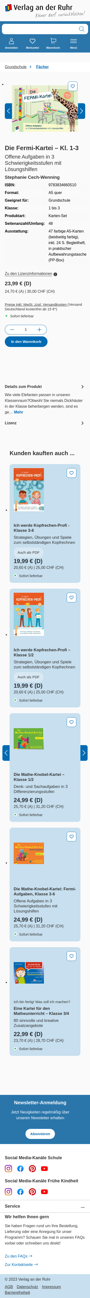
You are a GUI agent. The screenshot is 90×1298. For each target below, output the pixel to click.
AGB (9, 1287)
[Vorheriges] (8, 111)
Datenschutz (27, 1287)
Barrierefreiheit (17, 1293)
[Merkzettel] (32, 44)
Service (12, 1206)
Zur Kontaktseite (21, 1265)
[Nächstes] (81, 111)
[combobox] (39, 29)
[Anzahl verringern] (12, 329)
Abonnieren (40, 1134)
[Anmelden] (11, 44)
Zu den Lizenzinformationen (31, 274)
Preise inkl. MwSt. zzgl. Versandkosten (36, 304)
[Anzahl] (25, 329)
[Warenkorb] (53, 44)
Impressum (51, 1287)
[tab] (45, 399)
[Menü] (73, 44)
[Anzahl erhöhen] (39, 329)
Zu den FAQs (18, 1256)
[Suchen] (81, 29)
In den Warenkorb (26, 341)
